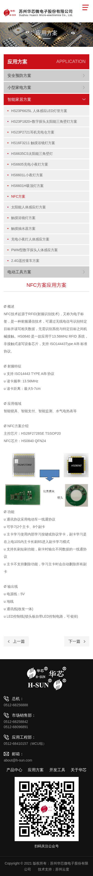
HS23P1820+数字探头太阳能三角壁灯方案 (44, 121)
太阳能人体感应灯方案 (28, 207)
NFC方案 (18, 196)
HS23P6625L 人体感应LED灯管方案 (39, 111)
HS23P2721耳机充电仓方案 (32, 132)
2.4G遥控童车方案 (25, 261)
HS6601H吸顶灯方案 (27, 186)
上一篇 (19, 641)
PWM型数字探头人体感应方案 (34, 250)
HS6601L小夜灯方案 (27, 175)
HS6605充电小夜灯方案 (29, 164)
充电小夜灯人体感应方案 (30, 239)
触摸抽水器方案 (23, 229)
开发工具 (57, 770)
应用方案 (36, 770)
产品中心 (14, 770)
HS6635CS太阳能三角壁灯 (32, 154)
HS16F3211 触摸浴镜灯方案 (33, 143)
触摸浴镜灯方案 (23, 218)
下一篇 (74, 641)
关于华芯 (79, 770)
